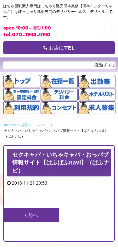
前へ (31, 215)
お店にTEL (59, 48)
